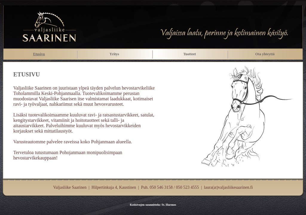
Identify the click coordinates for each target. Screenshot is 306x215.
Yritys (114, 54)
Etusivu (39, 54)
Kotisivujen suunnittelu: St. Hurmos (153, 204)
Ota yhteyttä (264, 54)
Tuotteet (189, 54)
